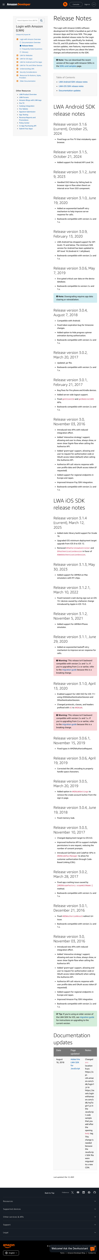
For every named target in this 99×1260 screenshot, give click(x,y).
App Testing (23, 115)
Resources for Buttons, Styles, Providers (30, 76)
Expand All (27, 34)
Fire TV (21, 103)
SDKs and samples (68, 66)
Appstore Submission (27, 112)
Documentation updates (70, 90)
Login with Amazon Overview (30, 39)
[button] (41, 20)
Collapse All (19, 34)
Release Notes (27, 46)
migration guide (69, 669)
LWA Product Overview (28, 94)
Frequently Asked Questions (32, 49)
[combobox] (27, 20)
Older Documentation (27, 81)
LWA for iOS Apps (25, 59)
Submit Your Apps (26, 129)
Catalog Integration (26, 106)
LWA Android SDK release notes (73, 82)
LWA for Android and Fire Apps (30, 62)
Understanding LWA (26, 69)
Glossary (25, 52)
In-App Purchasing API (27, 126)
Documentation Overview (31, 42)
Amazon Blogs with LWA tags (30, 100)
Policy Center (24, 123)
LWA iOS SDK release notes (71, 86)
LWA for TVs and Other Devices (30, 65)
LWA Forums (24, 97)
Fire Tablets (23, 109)
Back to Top (49, 1193)
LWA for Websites (25, 55)
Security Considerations (28, 72)
